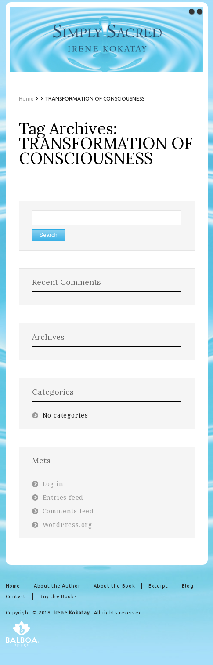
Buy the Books (58, 596)
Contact (16, 596)
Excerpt (158, 586)
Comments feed (68, 511)
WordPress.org (68, 524)
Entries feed (63, 497)
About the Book (114, 586)
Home (26, 99)
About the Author (57, 586)
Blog (188, 586)
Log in (53, 483)
